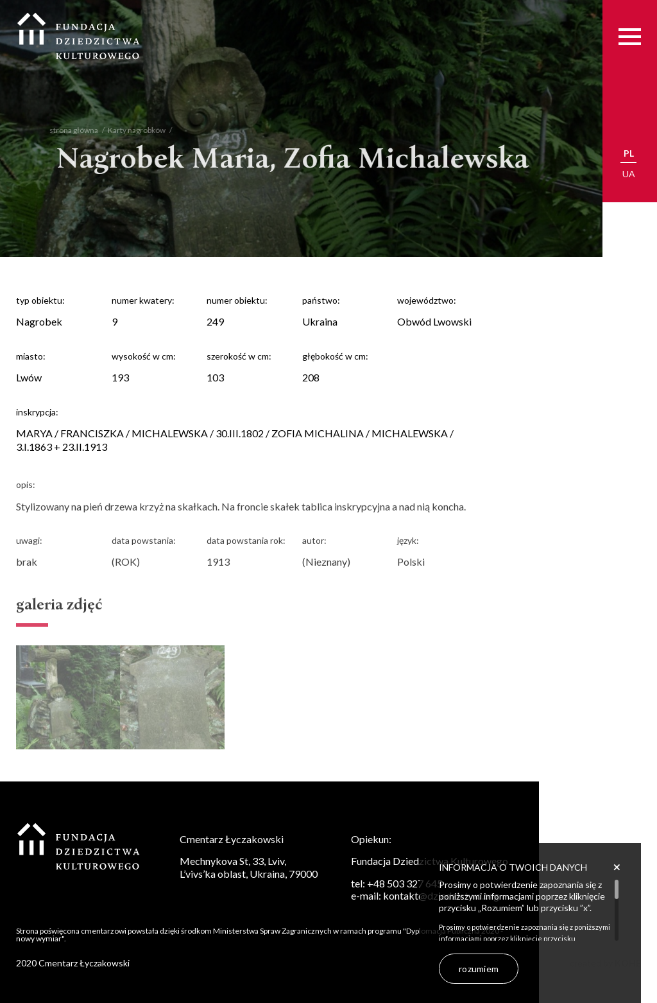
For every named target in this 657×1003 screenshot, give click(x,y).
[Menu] (630, 36)
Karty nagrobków (131, 130)
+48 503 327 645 (405, 883)
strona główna (68, 130)
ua (628, 173)
